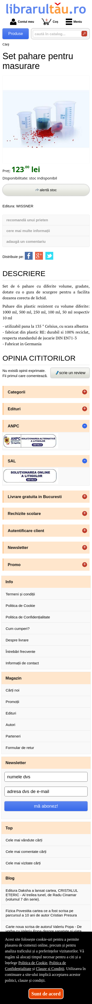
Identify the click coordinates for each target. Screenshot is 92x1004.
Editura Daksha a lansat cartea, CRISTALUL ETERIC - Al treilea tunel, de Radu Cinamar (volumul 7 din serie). (42, 894)
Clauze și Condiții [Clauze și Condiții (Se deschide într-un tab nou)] (50, 969)
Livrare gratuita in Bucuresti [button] (35, 496)
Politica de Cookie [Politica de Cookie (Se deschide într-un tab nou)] (32, 963)
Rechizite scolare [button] (24, 513)
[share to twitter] (49, 256)
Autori (10, 725)
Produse (15, 34)
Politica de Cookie (20, 605)
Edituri (11, 713)
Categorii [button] (17, 392)
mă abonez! (46, 806)
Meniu (74, 22)
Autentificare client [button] (26, 530)
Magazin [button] (14, 678)
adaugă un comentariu (26, 241)
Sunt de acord (46, 993)
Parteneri (13, 736)
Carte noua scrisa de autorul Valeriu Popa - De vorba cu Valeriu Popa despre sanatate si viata (44, 929)
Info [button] (9, 582)
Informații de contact (22, 663)
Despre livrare (17, 640)
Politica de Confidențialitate (28, 617)
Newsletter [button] (18, 547)
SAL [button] (12, 461)
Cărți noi (12, 690)
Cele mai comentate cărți (26, 851)
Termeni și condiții (20, 594)
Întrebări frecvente (20, 651)
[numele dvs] (46, 777)
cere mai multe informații (28, 231)
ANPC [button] (13, 426)
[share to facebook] (29, 256)
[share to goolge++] (39, 256)
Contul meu (22, 22)
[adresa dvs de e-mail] (46, 791)
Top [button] (9, 828)
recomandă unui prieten (27, 220)
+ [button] (84, 392)
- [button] (84, 426)
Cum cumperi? (18, 628)
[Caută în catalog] (84, 33)
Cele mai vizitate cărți (23, 863)
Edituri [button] (14, 409)
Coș (49, 21)
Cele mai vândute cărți (24, 840)
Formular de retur (20, 748)
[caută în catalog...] (55, 34)
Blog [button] (10, 878)
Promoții (12, 702)
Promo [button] (14, 564)
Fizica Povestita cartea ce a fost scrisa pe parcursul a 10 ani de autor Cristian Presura (41, 913)
